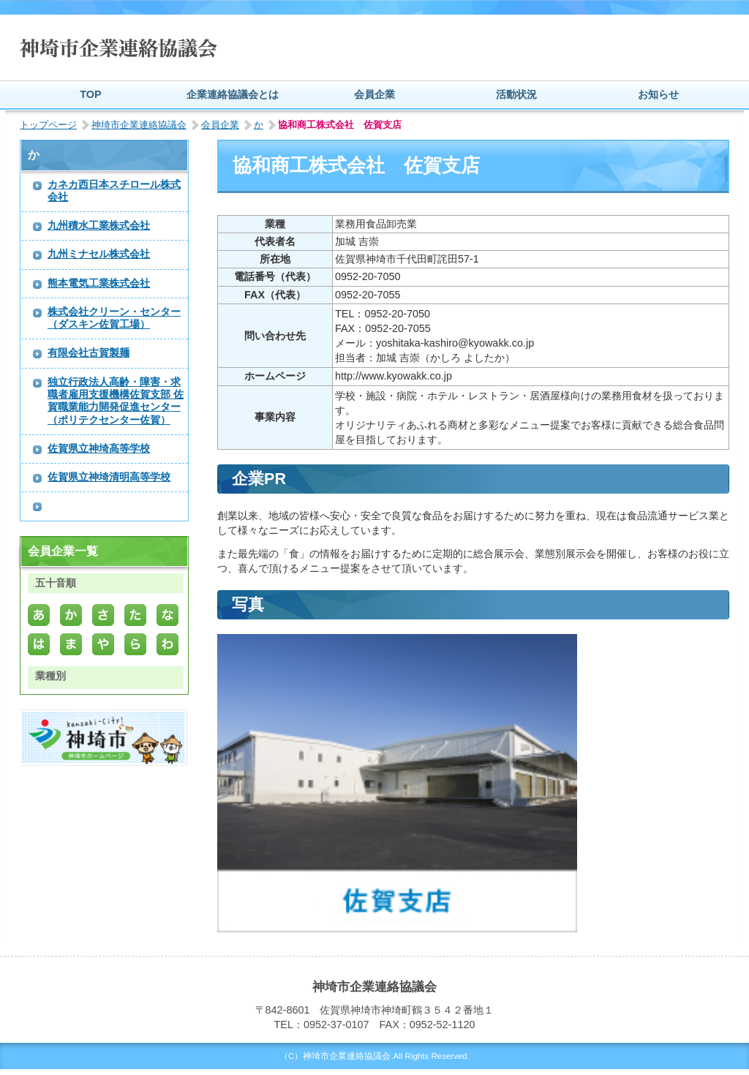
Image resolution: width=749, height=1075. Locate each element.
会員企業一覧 (63, 551)
